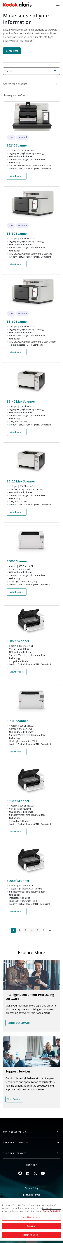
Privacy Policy (31, 1188)
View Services (14, 1099)
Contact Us (12, 50)
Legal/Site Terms (31, 1194)
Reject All (31, 1226)
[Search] (57, 84)
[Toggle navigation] (57, 4)
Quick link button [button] (31, 1241)
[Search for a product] (29, 84)
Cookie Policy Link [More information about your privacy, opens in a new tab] (51, 1211)
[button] (31, 1132)
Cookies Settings (31, 1217)
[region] (31, 1219)
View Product (17, 176)
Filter (31, 71)
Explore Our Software (18, 1022)
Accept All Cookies (31, 1234)
